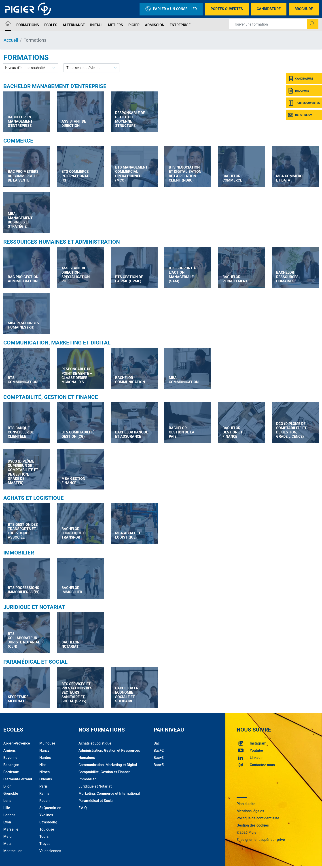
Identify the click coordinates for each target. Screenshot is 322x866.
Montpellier (12, 851)
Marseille (10, 829)
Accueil (11, 40)
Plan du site (246, 804)
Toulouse (46, 829)
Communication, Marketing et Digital (56, 343)
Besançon (11, 765)
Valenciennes (50, 851)
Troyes (44, 844)
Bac (157, 743)
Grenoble (10, 793)
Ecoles (50, 25)
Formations (27, 25)
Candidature (269, 9)
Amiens (9, 750)
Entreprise (180, 25)
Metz (7, 844)
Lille (6, 808)
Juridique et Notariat (34, 607)
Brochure (303, 9)
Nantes (45, 758)
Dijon (7, 786)
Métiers (115, 25)
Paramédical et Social (35, 662)
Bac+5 (159, 765)
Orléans (45, 779)
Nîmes (44, 772)
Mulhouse (47, 743)
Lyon (7, 822)
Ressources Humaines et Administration (61, 242)
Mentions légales (250, 811)
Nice (43, 765)
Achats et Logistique (33, 498)
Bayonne (10, 758)
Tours (44, 836)
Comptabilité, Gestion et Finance (50, 397)
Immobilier (18, 553)
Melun (8, 836)
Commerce (18, 141)
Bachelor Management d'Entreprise (54, 86)
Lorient (9, 815)
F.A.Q (82, 808)
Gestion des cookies (253, 825)
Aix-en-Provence (16, 743)
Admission (154, 25)
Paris (43, 786)
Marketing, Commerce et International (109, 793)
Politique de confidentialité (258, 818)
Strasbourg (48, 822)
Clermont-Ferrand (17, 779)
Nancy (44, 750)
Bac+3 (159, 758)
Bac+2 (159, 750)
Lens (7, 801)
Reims (44, 793)
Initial (96, 25)
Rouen (44, 801)
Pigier (134, 25)
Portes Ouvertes (227, 9)
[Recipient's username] (268, 24)
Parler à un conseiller (171, 9)
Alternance (74, 25)
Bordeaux (11, 772)
